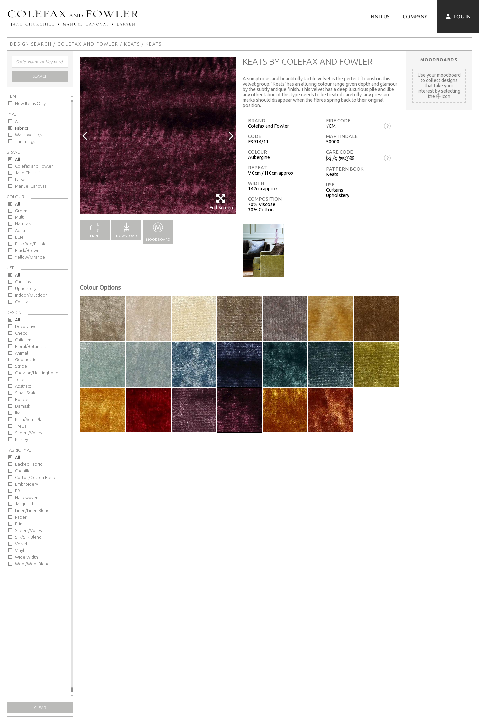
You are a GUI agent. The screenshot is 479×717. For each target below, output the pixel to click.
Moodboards (439, 59)
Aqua (20, 230)
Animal (21, 353)
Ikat (18, 412)
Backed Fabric (28, 464)
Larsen (21, 179)
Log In (458, 17)
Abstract (23, 386)
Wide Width (26, 557)
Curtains (23, 281)
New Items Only (30, 103)
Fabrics (22, 128)
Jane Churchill (28, 172)
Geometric (25, 359)
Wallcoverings (28, 134)
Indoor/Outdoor (31, 295)
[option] (158, 135)
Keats (132, 44)
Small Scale (26, 392)
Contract (23, 301)
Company (415, 17)
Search (40, 76)
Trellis (20, 426)
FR (17, 490)
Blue (19, 237)
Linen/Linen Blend (32, 510)
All (17, 121)
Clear (40, 707)
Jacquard (24, 504)
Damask (22, 406)
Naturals (23, 223)
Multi (20, 217)
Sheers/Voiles (28, 432)
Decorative (26, 326)
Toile (19, 379)
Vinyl (19, 550)
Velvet (21, 543)
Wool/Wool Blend (32, 563)
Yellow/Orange (30, 257)
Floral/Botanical (30, 346)
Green (21, 210)
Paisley (21, 439)
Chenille (23, 470)
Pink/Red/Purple (31, 243)
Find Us (380, 17)
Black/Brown (27, 250)
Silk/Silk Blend (28, 537)
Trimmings (25, 141)
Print (19, 523)
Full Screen (221, 201)
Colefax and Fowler (87, 44)
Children (23, 339)
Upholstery (25, 288)
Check (21, 333)
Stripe (21, 366)
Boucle (21, 399)
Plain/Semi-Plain (30, 419)
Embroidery (26, 484)
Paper (21, 517)
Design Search (31, 44)
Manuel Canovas (30, 186)
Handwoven (26, 497)
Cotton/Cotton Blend (35, 477)
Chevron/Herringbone (36, 372)
